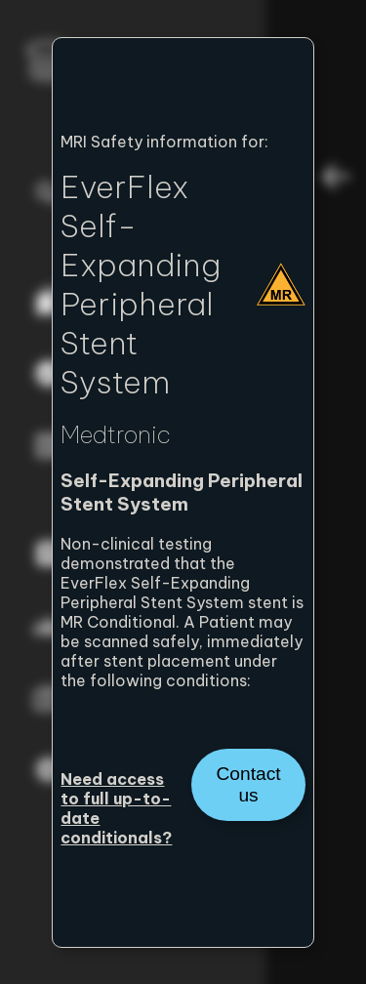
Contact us (248, 784)
